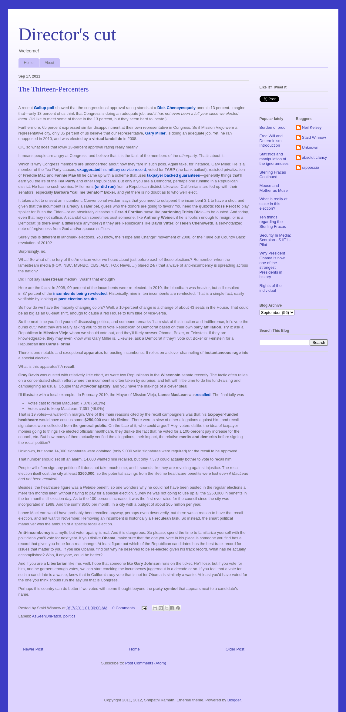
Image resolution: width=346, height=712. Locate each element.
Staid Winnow (314, 137)
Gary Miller (155, 133)
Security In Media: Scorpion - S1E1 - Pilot (275, 240)
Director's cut (67, 34)
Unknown (310, 147)
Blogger (234, 700)
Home (29, 63)
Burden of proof (273, 127)
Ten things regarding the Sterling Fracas (273, 222)
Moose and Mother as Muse (274, 188)
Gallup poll (44, 107)
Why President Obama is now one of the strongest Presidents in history (272, 265)
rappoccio (310, 167)
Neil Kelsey (312, 127)
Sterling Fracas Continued (273, 174)
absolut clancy (314, 157)
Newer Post (33, 649)
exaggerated (89, 169)
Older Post (235, 649)
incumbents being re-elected (79, 293)
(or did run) (105, 186)
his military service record (123, 169)
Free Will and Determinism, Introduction (271, 141)
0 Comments (124, 608)
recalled (203, 394)
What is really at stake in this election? (273, 204)
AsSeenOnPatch (46, 616)
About (49, 63)
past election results (78, 299)
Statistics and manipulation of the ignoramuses (274, 159)
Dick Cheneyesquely (176, 107)
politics (69, 616)
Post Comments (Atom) (145, 663)
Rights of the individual (271, 288)
